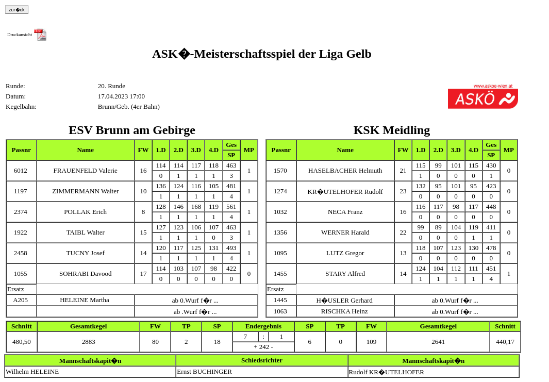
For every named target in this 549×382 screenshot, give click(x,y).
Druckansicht (19, 34)
